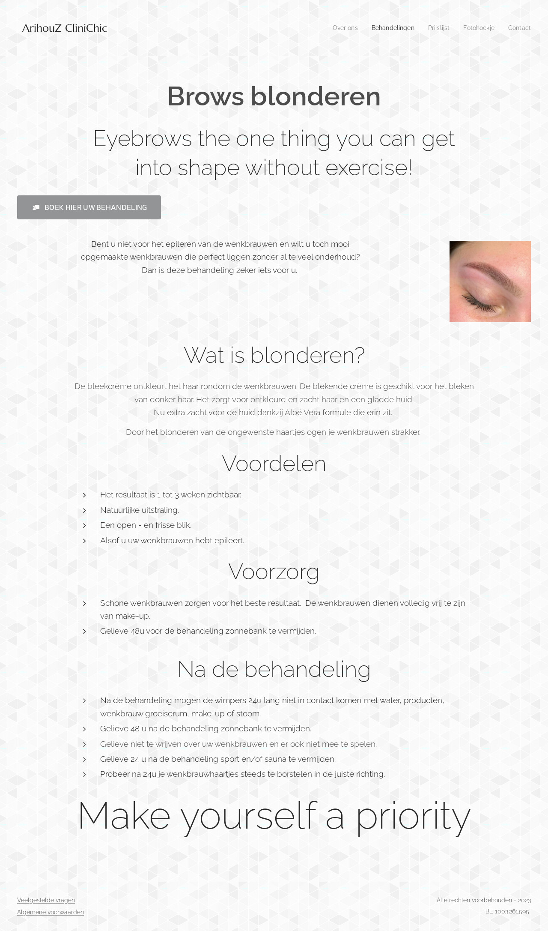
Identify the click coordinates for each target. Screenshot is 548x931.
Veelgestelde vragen (46, 900)
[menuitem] (337, 28)
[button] (89, 207)
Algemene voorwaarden (50, 912)
